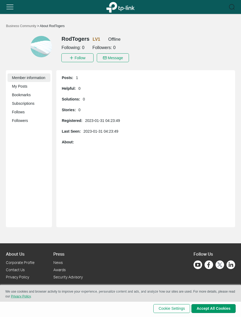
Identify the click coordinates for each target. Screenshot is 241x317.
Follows (18, 111)
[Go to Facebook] (209, 264)
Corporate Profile (20, 261)
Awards (59, 269)
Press (58, 253)
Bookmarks (21, 94)
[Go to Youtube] (198, 264)
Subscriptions (23, 102)
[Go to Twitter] (220, 264)
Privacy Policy (17, 276)
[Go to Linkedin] (231, 264)
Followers (20, 120)
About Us (15, 253)
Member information (28, 77)
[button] (10, 7)
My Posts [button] (19, 85)
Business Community (21, 26)
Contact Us (15, 269)
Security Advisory (68, 276)
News (58, 261)
